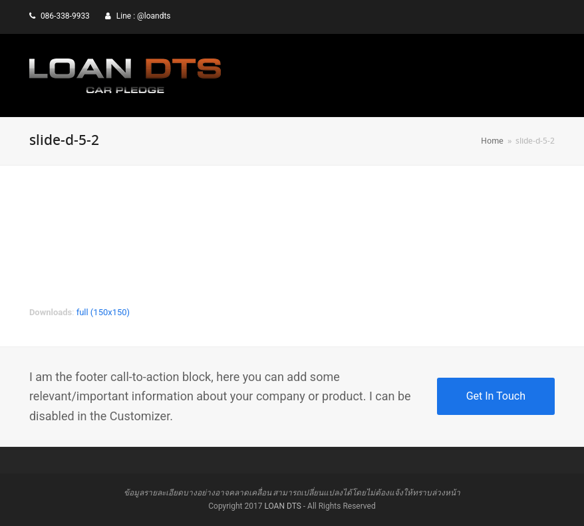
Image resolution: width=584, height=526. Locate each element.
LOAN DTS (282, 506)
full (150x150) (103, 312)
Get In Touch (495, 396)
